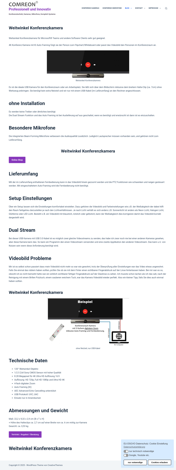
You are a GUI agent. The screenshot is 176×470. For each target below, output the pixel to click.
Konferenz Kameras (90, 8)
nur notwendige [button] (135, 462)
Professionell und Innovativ (30, 9)
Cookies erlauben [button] (159, 462)
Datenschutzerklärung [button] (134, 447)
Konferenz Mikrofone (112, 8)
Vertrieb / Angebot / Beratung (25, 434)
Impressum (155, 8)
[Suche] (166, 8)
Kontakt (140, 8)
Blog (129, 8)
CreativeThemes (55, 465)
